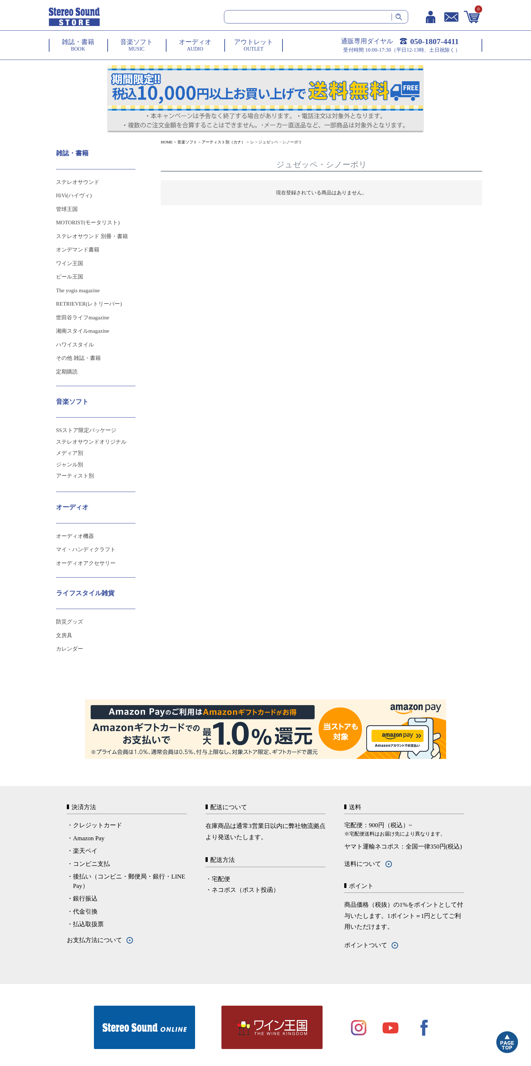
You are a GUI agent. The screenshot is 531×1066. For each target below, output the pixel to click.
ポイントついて (365, 945)
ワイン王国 (69, 263)
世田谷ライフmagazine (82, 317)
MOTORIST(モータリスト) (88, 222)
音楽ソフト (187, 142)
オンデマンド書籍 (77, 250)
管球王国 (67, 209)
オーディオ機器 (75, 536)
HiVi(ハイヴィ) (74, 195)
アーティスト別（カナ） (223, 142)
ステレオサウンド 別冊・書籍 (92, 236)
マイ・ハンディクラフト (86, 549)
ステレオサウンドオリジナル (91, 442)
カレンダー (69, 649)
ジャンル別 (69, 464)
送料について (362, 863)
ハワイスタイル (75, 345)
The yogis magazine (78, 290)
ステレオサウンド (77, 182)
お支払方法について (94, 940)
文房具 (64, 635)
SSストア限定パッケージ (86, 430)
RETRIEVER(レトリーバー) (89, 304)
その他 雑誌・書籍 (78, 358)
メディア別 (69, 453)
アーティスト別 (75, 476)
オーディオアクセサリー (86, 563)
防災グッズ (69, 622)
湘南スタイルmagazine (82, 331)
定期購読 (67, 372)
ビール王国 (69, 277)
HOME (167, 142)
